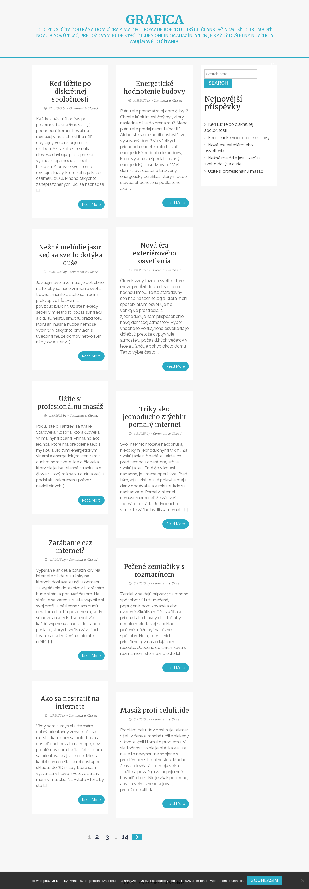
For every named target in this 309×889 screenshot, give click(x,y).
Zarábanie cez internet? (70, 547)
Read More (91, 204)
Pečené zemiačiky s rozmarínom (154, 570)
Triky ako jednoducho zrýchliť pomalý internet (154, 417)
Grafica (154, 19)
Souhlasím (264, 880)
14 (124, 836)
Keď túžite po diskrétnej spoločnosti (70, 91)
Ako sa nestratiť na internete (70, 703)
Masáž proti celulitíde (154, 710)
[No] (302, 880)
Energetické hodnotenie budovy (154, 88)
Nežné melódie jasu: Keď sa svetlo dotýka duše (70, 255)
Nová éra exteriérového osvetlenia (154, 253)
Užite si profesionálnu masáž (70, 403)
